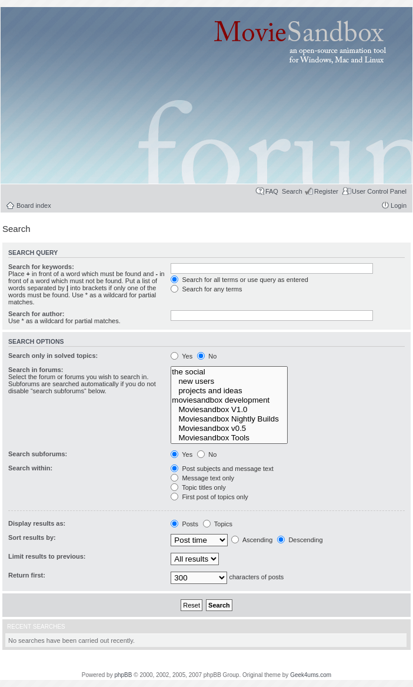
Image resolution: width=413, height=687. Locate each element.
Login (399, 205)
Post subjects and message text (222, 468)
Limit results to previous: (46, 556)
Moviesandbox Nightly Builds (229, 419)
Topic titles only (198, 487)
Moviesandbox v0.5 (229, 428)
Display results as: (36, 523)
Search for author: (36, 313)
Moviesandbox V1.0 (229, 409)
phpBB (123, 675)
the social (229, 372)
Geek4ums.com (310, 675)
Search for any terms (206, 289)
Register (326, 191)
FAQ (271, 191)
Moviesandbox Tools (229, 438)
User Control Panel (379, 191)
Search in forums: (36, 369)
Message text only (202, 478)
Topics (217, 523)
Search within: (30, 468)
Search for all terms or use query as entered (239, 279)
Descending (299, 539)
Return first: (26, 575)
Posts (184, 523)
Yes (181, 356)
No (207, 356)
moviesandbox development (229, 400)
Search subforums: (37, 453)
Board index (33, 205)
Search (292, 191)
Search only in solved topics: (53, 355)
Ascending (251, 539)
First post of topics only (209, 496)
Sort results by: (32, 537)
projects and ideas (229, 391)
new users (229, 381)
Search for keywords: (41, 266)
